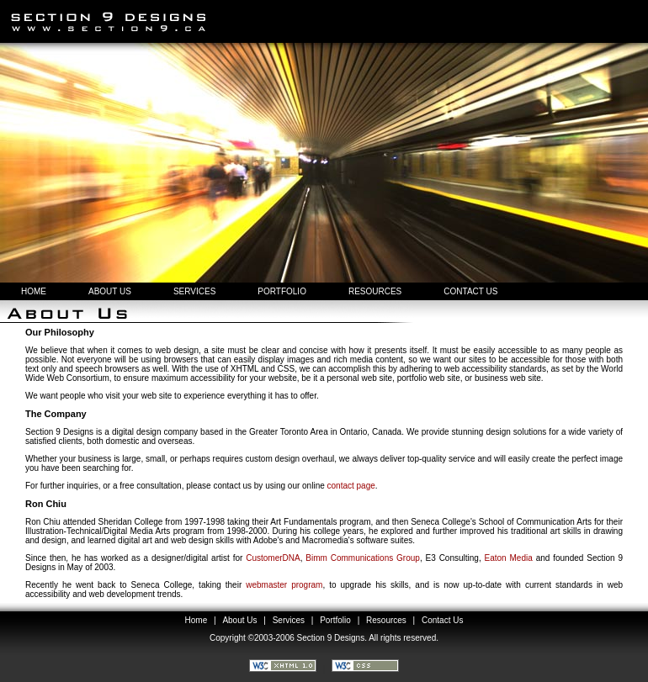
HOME (33, 291)
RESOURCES (374, 291)
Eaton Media (509, 558)
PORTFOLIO (282, 291)
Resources (386, 620)
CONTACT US (470, 291)
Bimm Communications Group (362, 558)
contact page (351, 485)
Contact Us (442, 620)
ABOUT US (109, 291)
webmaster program (284, 584)
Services (289, 620)
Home (196, 620)
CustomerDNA (273, 558)
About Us (239, 620)
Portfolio (335, 620)
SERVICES (194, 291)
